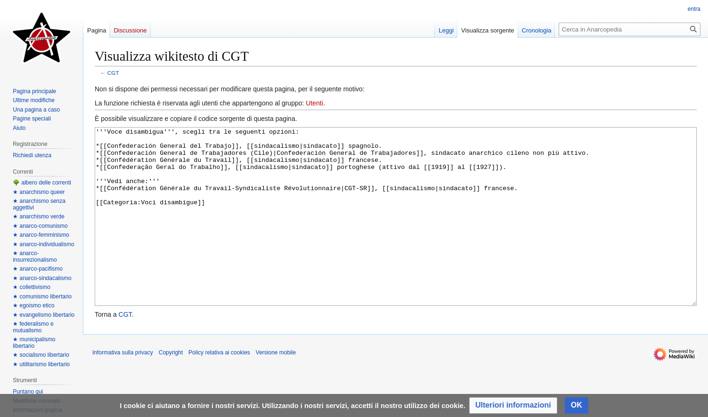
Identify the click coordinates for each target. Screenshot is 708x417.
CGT (113, 73)
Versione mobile (276, 388)
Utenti (314, 103)
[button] (513, 405)
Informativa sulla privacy (122, 388)
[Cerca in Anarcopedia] (629, 29)
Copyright (171, 388)
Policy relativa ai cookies (219, 388)
